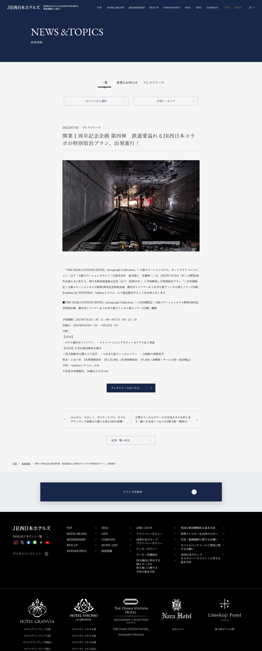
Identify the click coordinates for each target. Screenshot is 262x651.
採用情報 (116, 551)
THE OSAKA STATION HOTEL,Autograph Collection (131, 631)
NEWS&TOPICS (81, 551)
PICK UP (81, 545)
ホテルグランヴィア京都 (37, 629)
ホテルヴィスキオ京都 (84, 629)
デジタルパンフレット (30, 553)
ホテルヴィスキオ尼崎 (84, 642)
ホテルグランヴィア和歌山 (37, 642)
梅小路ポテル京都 (224, 629)
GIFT (116, 534)
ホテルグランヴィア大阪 (37, 635)
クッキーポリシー (156, 549)
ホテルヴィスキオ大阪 (84, 635)
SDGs (116, 528)
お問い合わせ (156, 528)
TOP (81, 528)
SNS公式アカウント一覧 (30, 536)
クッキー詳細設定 (156, 554)
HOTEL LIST (116, 545)
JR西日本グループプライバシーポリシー (156, 541)
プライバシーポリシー (156, 534)
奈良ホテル (178, 629)
